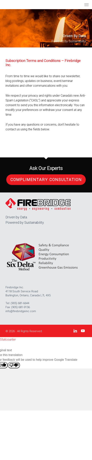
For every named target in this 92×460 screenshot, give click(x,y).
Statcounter (8, 339)
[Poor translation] (14, 365)
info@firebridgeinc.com (21, 311)
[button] (86, 4)
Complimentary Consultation (46, 179)
